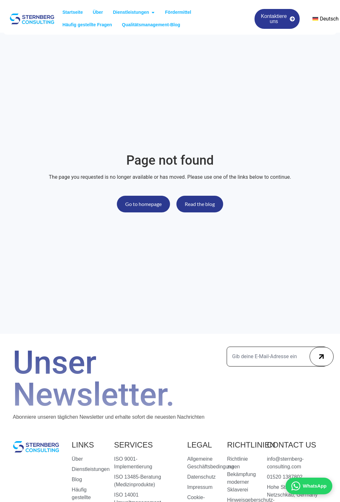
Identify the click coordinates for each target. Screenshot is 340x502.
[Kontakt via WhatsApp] (309, 486)
